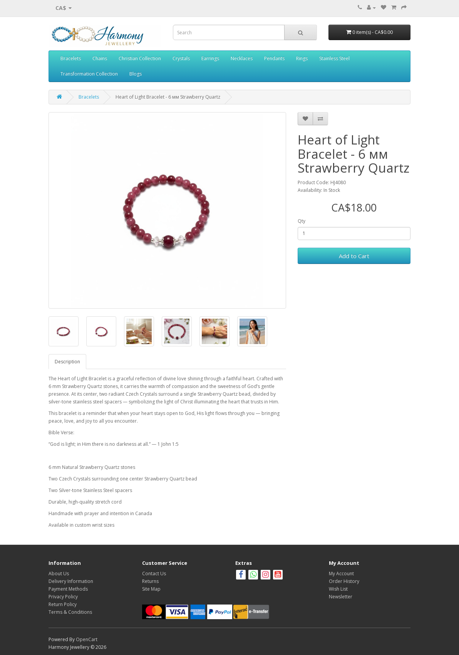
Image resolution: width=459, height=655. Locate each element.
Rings (302, 58)
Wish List (338, 589)
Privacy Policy (63, 596)
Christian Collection (140, 58)
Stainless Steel (334, 58)
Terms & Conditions (70, 612)
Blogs (135, 74)
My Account (341, 573)
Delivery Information (71, 581)
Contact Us (154, 573)
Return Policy (63, 604)
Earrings (210, 58)
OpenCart (86, 639)
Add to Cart (354, 256)
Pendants (274, 58)
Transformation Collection (89, 74)
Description (67, 361)
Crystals (181, 58)
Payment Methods (68, 589)
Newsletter (340, 596)
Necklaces (242, 58)
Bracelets (70, 58)
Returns (150, 581)
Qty (301, 221)
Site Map (151, 589)
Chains (99, 58)
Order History (344, 581)
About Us (59, 573)
